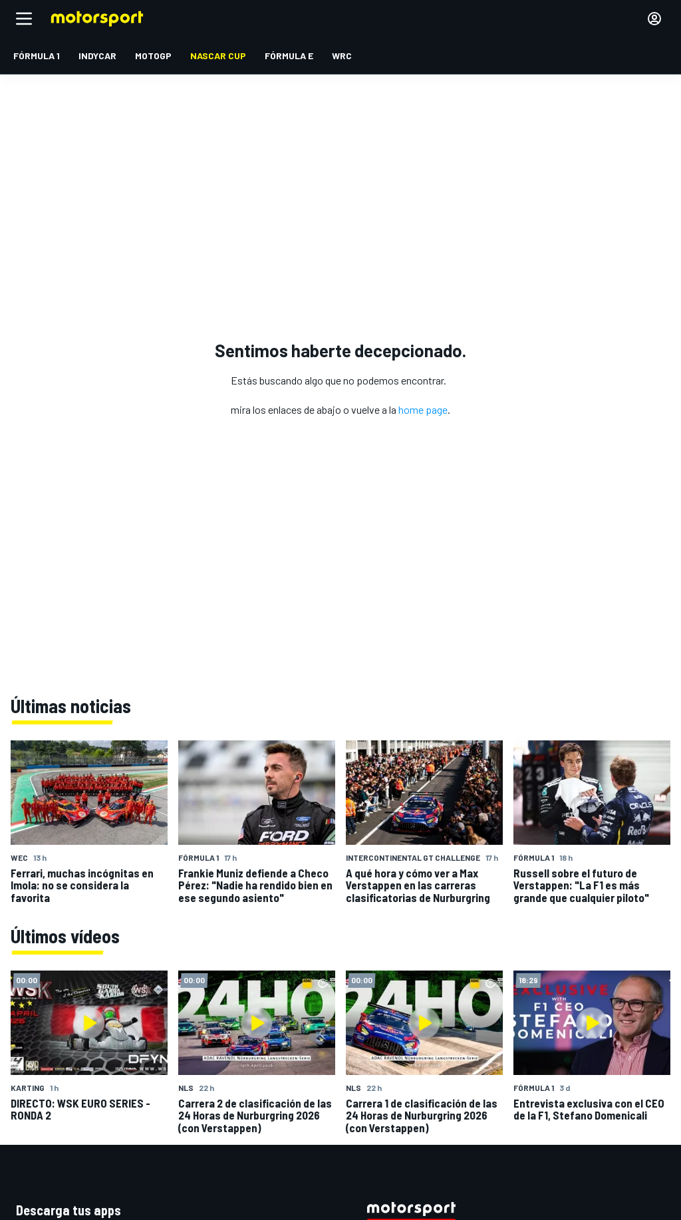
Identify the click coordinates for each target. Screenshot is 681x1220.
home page (423, 409)
